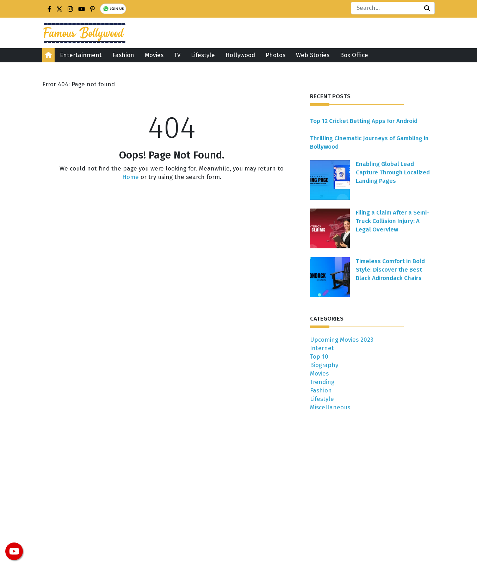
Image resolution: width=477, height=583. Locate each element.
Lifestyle (203, 55)
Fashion (123, 55)
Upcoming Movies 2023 (341, 339)
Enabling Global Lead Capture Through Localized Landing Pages (393, 172)
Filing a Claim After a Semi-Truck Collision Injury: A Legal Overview (392, 221)
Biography (324, 365)
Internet (322, 348)
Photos (275, 55)
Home (130, 177)
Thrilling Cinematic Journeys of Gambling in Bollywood (369, 142)
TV (177, 55)
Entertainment (81, 55)
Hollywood (240, 55)
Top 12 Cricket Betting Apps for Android (363, 121)
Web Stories (312, 55)
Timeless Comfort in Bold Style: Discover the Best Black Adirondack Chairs (390, 270)
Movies (154, 55)
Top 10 (319, 356)
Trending (322, 382)
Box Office (354, 55)
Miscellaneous (330, 407)
